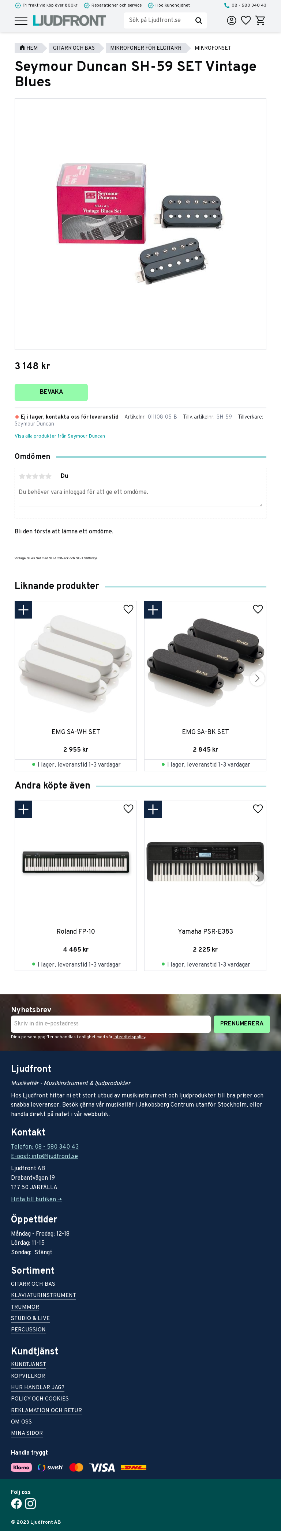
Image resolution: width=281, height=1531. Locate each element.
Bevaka (51, 392)
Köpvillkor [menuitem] (28, 1377)
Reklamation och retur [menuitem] (46, 1411)
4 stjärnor (41, 476)
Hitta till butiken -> (36, 1199)
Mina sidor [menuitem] (27, 1434)
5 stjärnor (48, 476)
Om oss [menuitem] (21, 1423)
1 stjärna (22, 476)
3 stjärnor (35, 476)
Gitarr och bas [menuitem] (33, 1285)
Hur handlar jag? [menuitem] (37, 1388)
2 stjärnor (28, 476)
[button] (21, 21)
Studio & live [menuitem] (30, 1319)
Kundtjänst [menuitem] (28, 1365)
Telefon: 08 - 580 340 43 (45, 1147)
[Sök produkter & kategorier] (157, 20)
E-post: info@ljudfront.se (44, 1156)
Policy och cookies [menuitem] (40, 1399)
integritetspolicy (129, 1037)
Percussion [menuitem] (28, 1330)
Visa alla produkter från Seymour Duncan (60, 436)
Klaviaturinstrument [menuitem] (43, 1296)
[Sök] (198, 20)
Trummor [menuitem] (25, 1308)
